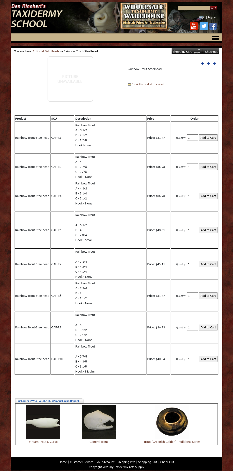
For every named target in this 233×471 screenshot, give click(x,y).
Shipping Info (126, 462)
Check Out (167, 462)
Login (202, 17)
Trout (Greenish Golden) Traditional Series (172, 442)
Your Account (105, 462)
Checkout (211, 52)
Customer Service (82, 462)
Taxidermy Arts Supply (129, 467)
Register (212, 17)
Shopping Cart (182, 52)
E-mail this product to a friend (148, 84)
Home (63, 462)
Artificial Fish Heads (46, 51)
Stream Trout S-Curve (43, 442)
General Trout (98, 442)
